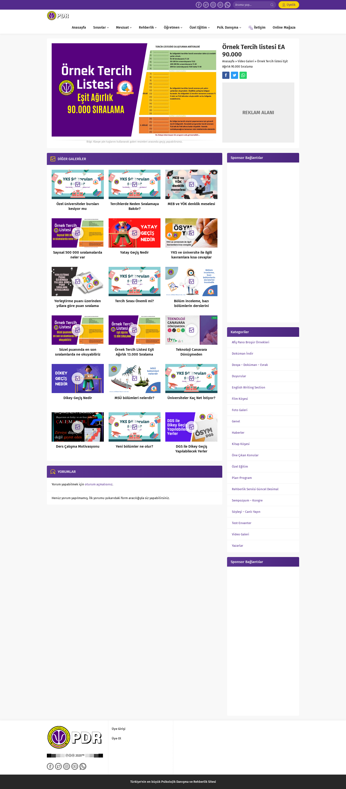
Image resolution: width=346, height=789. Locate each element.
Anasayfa (228, 61)
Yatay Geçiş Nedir (134, 252)
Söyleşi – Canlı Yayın (246, 511)
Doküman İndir (242, 353)
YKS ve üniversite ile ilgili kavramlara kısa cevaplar (191, 254)
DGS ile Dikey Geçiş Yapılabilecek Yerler (191, 448)
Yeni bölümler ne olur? (134, 446)
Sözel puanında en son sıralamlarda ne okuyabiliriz (77, 352)
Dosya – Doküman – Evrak (250, 365)
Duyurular (239, 376)
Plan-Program (242, 478)
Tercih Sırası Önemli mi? (134, 301)
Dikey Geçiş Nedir (77, 398)
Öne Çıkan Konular (245, 455)
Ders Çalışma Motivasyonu (77, 446)
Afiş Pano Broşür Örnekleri (250, 342)
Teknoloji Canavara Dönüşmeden (191, 352)
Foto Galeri (239, 410)
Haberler (238, 432)
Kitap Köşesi (241, 444)
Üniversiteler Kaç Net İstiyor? (191, 398)
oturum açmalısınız (98, 484)
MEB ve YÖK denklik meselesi (191, 204)
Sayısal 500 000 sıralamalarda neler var (77, 254)
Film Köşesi (240, 399)
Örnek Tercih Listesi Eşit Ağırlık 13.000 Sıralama (134, 352)
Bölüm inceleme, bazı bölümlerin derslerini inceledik (191, 306)
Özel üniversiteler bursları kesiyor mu (77, 206)
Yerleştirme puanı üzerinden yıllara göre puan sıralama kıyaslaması (77, 306)
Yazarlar (237, 545)
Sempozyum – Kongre (247, 500)
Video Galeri (246, 61)
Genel (236, 421)
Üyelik (291, 4)
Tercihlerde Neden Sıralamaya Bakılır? (134, 206)
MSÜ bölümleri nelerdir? (134, 398)
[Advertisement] (263, 242)
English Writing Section (248, 387)
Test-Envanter (241, 523)
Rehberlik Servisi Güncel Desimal (255, 489)
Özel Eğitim (240, 466)
